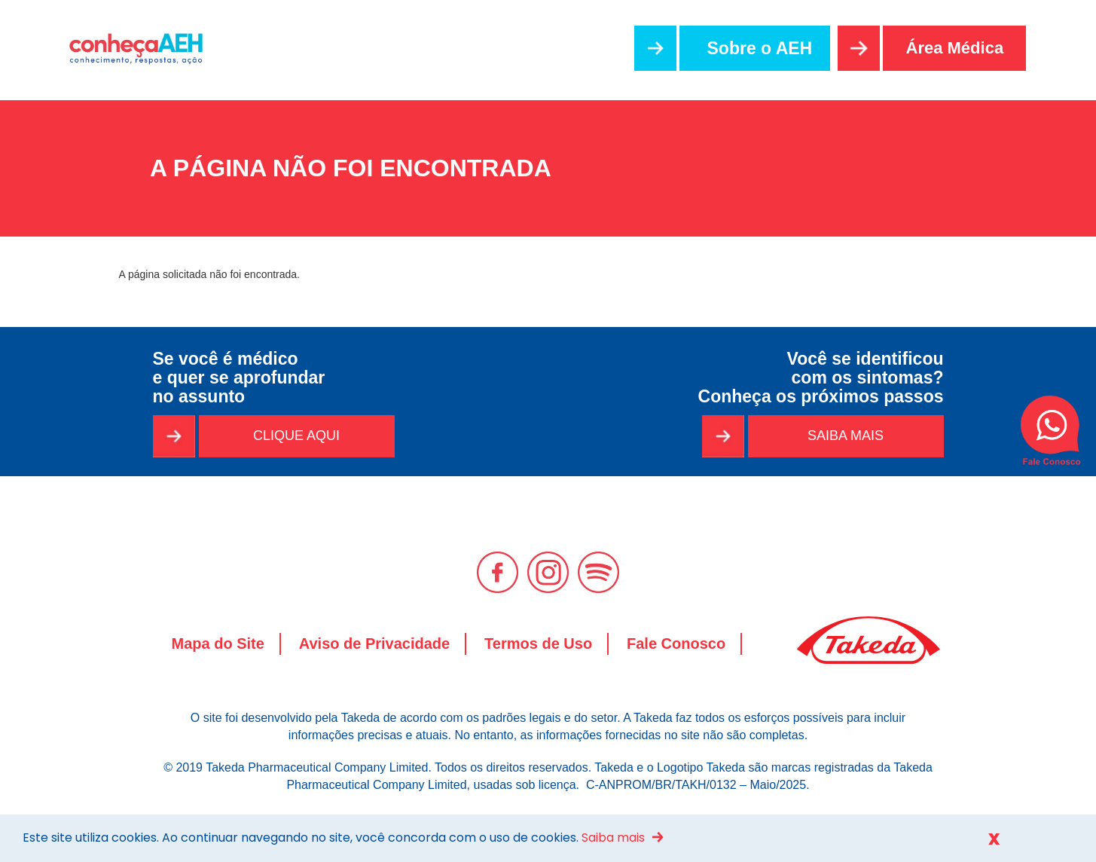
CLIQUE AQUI (296, 435)
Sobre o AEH (760, 48)
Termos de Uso (538, 643)
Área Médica (955, 47)
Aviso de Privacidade (374, 643)
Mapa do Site (218, 643)
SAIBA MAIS (845, 435)
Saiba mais (613, 837)
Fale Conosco (676, 643)
